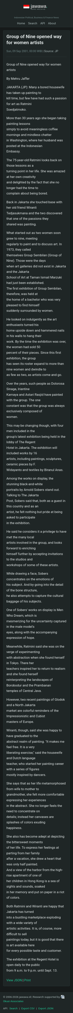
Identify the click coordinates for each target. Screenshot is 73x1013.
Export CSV (28, 1008)
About (52, 23)
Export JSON (45, 1008)
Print (27, 980)
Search (32, 23)
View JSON (14, 980)
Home (21, 23)
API (42, 23)
